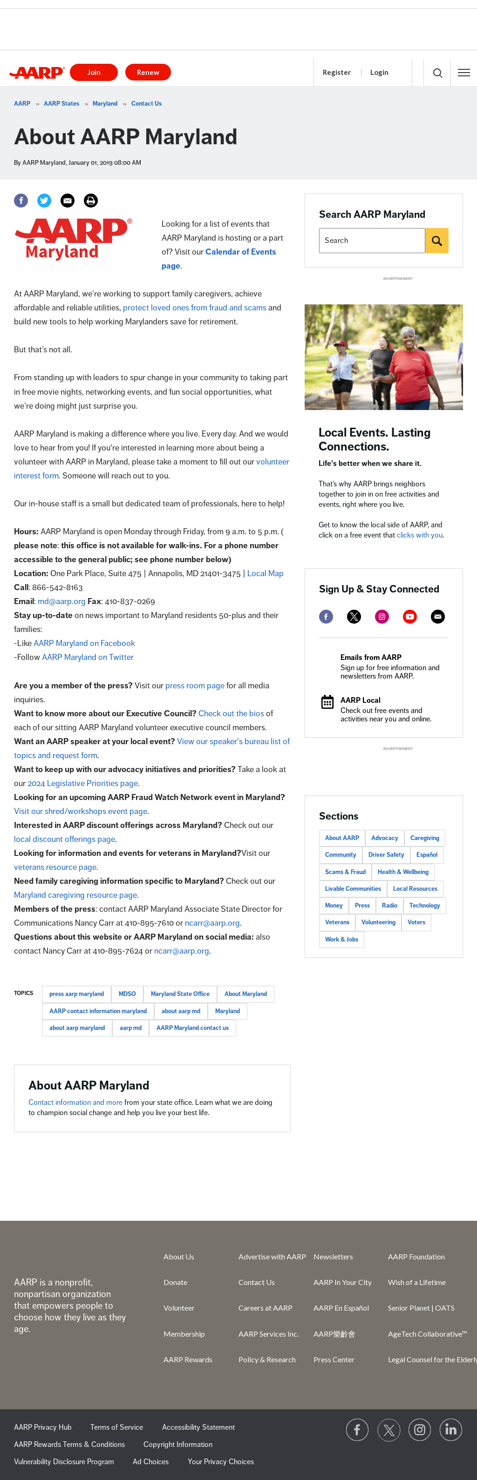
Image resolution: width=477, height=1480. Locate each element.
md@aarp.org (62, 601)
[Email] (68, 201)
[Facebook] (21, 201)
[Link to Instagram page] (420, 1430)
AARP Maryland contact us (193, 1028)
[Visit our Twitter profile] (389, 1430)
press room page (195, 685)
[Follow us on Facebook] (357, 1430)
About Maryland (246, 994)
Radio (389, 905)
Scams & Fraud (345, 872)
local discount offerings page (64, 839)
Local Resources (415, 889)
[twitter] (354, 617)
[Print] (91, 201)
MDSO (127, 994)
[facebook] (326, 617)
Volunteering (378, 922)
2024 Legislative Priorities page (82, 783)
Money (334, 905)
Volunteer (179, 1307)
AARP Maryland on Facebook (84, 643)
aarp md (131, 1028)
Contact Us (146, 104)
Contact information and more (76, 1102)
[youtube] (410, 617)
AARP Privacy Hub (43, 1427)
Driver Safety (386, 855)
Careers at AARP (265, 1307)
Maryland (105, 104)
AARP (22, 104)
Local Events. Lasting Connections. (375, 439)
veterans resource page (55, 867)
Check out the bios (231, 713)
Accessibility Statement (198, 1427)
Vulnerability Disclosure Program (64, 1462)
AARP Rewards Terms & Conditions (69, 1444)
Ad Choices (151, 1462)
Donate (175, 1282)
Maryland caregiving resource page (75, 895)
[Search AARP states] (372, 240)
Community (340, 855)
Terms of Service (116, 1427)
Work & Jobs (341, 939)
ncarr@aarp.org (212, 923)
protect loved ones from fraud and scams (194, 308)
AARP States (61, 104)
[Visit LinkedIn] (451, 1430)
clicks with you (420, 535)
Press (362, 905)
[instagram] (382, 617)
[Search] (437, 240)
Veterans (337, 922)
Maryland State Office (180, 994)
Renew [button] (148, 72)
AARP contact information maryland (98, 1011)
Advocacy (384, 838)
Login (379, 72)
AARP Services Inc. (268, 1333)
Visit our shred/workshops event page (80, 811)
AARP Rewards (188, 1359)
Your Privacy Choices (221, 1462)
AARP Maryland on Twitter (88, 657)
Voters (416, 922)
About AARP (342, 838)
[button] (464, 72)
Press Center (333, 1359)
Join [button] (94, 72)
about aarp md (181, 1011)
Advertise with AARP (272, 1256)
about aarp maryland (77, 1028)
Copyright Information (177, 1444)
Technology (424, 905)
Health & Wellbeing (403, 872)
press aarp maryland (76, 994)
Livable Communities (353, 889)
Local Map (265, 573)
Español (426, 855)
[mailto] (438, 617)
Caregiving (424, 838)
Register (337, 72)
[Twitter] (44, 201)
